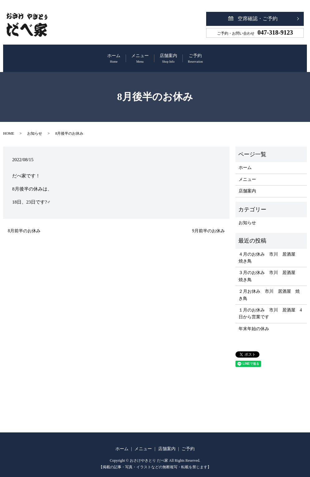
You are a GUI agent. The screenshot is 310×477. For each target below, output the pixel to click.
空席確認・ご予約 (258, 18)
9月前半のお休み (208, 224)
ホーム (88, 56)
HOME (8, 127)
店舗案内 (177, 56)
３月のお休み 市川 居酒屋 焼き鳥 (269, 270)
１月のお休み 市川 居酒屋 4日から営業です (270, 307)
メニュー (131, 56)
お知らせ (34, 127)
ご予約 (221, 56)
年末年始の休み (254, 322)
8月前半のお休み (24, 224)
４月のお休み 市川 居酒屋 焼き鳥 (269, 251)
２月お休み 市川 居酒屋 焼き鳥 (269, 289)
